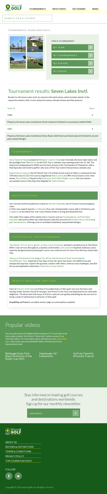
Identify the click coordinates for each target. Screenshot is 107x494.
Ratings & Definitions (19, 446)
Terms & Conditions (18, 451)
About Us (11, 442)
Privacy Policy (14, 456)
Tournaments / (18, 30)
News (95, 9)
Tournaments (37, 9)
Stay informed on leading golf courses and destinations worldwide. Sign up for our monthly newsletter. (53, 399)
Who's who (59, 9)
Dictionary (79, 9)
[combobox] (72, 47)
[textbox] (59, 47)
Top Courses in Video (18, 460)
